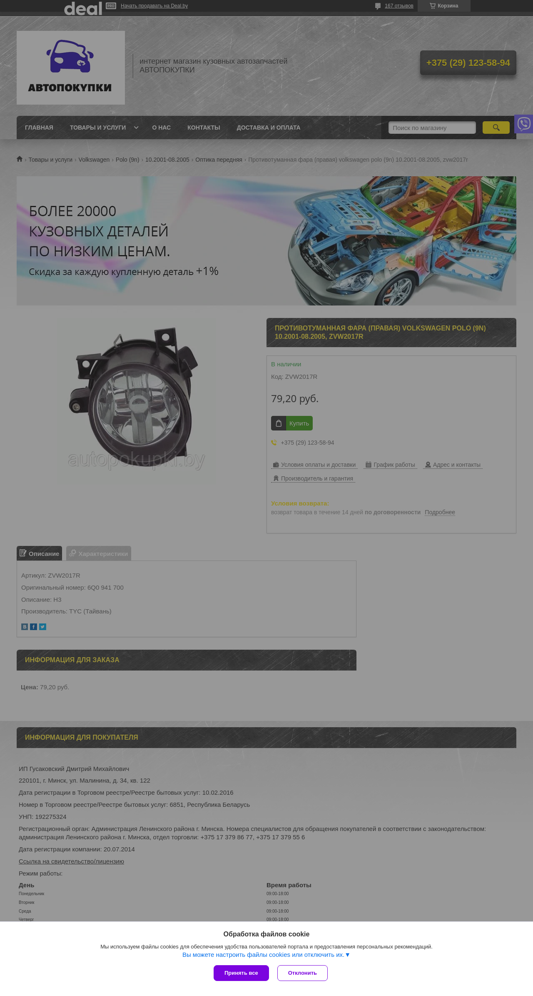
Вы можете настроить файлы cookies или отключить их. (263, 954)
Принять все (241, 973)
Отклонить (302, 973)
